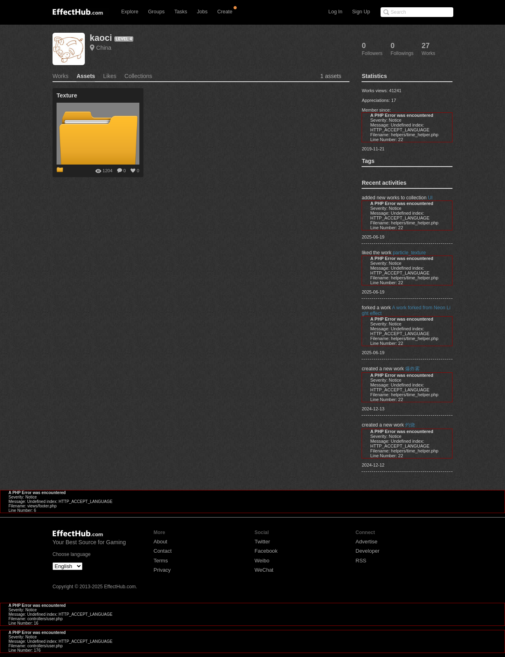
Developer (367, 551)
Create (225, 12)
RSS (361, 561)
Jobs (202, 12)
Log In (335, 12)
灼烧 (410, 425)
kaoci (101, 38)
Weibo (262, 561)
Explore (129, 12)
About (160, 542)
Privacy (162, 570)
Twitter (262, 542)
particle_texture (409, 253)
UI (430, 198)
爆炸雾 (412, 369)
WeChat (264, 570)
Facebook (266, 551)
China (104, 47)
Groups (156, 12)
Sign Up (361, 12)
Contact (163, 551)
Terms (161, 561)
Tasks (180, 12)
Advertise (366, 542)
